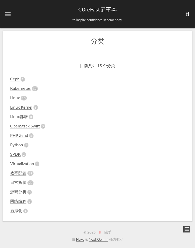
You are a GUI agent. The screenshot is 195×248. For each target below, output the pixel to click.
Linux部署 (19, 116)
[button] (8, 14)
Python (16, 144)
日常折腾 (18, 182)
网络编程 (18, 201)
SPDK (15, 154)
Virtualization (22, 163)
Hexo (80, 239)
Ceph (15, 78)
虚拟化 (16, 210)
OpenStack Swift (25, 125)
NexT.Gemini (98, 239)
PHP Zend (19, 135)
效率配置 (18, 172)
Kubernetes (20, 88)
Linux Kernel (21, 107)
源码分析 (18, 191)
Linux (15, 97)
